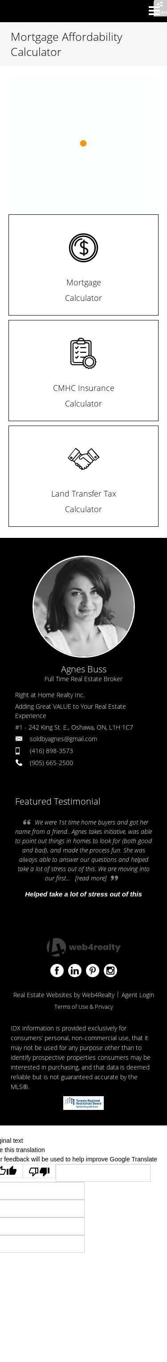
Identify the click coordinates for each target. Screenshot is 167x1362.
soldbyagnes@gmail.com (63, 738)
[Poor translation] (39, 1171)
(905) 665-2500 (51, 762)
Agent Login (138, 995)
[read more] (90, 878)
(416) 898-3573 (51, 750)
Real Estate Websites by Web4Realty (63, 995)
